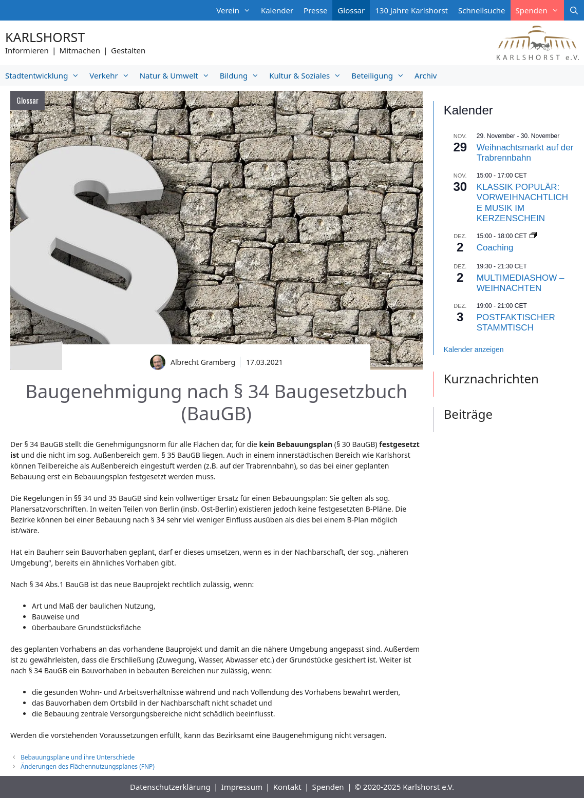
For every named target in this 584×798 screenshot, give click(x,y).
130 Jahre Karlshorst (411, 10)
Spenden (540, 10)
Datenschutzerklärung (170, 787)
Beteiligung (380, 75)
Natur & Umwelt (177, 75)
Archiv (426, 75)
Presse (315, 10)
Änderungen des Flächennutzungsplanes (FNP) (88, 766)
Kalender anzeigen (474, 349)
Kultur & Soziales (307, 75)
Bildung (242, 75)
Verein (236, 10)
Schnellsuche (481, 10)
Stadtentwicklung (44, 75)
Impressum (241, 787)
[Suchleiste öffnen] (574, 10)
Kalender (277, 10)
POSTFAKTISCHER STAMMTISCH (516, 323)
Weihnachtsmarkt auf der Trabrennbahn (525, 153)
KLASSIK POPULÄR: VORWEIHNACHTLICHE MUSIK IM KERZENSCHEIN (522, 202)
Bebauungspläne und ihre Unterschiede (78, 757)
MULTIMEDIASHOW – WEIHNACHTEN (520, 283)
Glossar (351, 10)
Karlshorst (45, 37)
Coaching (495, 247)
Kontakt (287, 787)
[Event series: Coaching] (533, 236)
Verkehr (111, 75)
